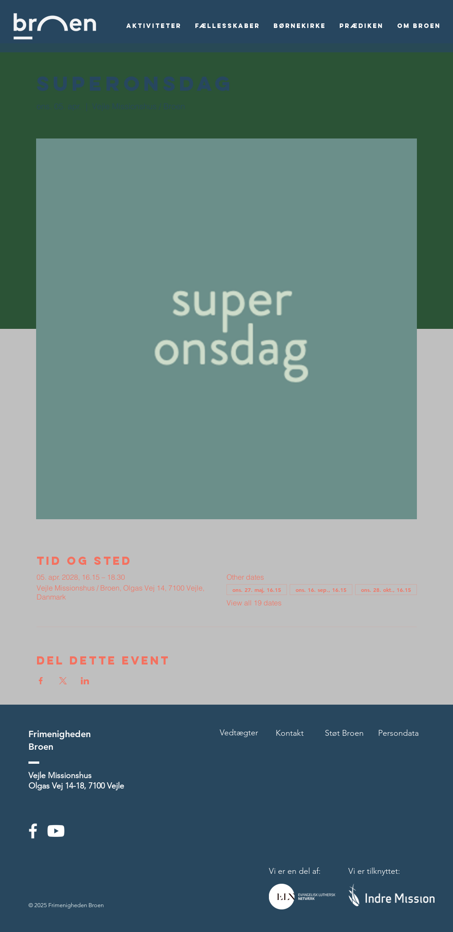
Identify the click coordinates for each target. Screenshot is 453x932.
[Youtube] (56, 831)
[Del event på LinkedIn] (85, 680)
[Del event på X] (63, 680)
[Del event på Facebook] (41, 680)
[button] (154, 26)
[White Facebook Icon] (33, 831)
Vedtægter (239, 733)
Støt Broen (344, 733)
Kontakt (290, 733)
